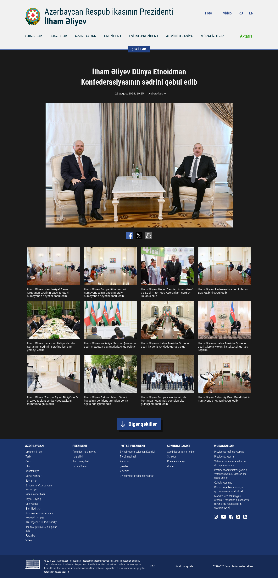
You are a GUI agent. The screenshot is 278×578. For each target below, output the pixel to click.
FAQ (152, 566)
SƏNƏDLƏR (58, 36)
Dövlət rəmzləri (33, 476)
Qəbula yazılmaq (223, 482)
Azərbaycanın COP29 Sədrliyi (41, 522)
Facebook (237, 21)
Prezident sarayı (176, 461)
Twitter (244, 21)
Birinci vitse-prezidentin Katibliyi (137, 451)
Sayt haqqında (184, 566)
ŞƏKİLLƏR (139, 49)
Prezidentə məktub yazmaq (229, 451)
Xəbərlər (124, 461)
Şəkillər (124, 466)
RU (241, 13)
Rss (251, 21)
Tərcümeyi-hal (81, 461)
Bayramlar (31, 480)
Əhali (28, 466)
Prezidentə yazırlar (224, 456)
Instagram (222, 21)
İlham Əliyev (65, 21)
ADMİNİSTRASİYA (179, 36)
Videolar (124, 471)
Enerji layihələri (33, 508)
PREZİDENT (112, 36)
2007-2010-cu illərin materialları (233, 566)
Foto (208, 13)
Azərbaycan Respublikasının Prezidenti (108, 12)
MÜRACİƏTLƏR (212, 36)
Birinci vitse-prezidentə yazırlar (137, 476)
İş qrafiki (78, 456)
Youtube (229, 21)
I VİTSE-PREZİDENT (143, 36)
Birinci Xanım (80, 466)
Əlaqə (170, 466)
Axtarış (246, 36)
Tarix (28, 456)
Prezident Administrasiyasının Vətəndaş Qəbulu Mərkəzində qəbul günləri (230, 473)
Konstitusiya (32, 471)
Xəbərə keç (155, 93)
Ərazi (28, 461)
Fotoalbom (31, 535)
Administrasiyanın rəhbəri (181, 451)
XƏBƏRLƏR (33, 36)
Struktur (171, 456)
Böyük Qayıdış (33, 499)
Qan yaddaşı (32, 504)
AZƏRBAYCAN (85, 36)
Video (227, 13)
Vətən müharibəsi (35, 494)
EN (251, 13)
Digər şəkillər (142, 424)
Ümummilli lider (34, 451)
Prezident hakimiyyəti (84, 451)
